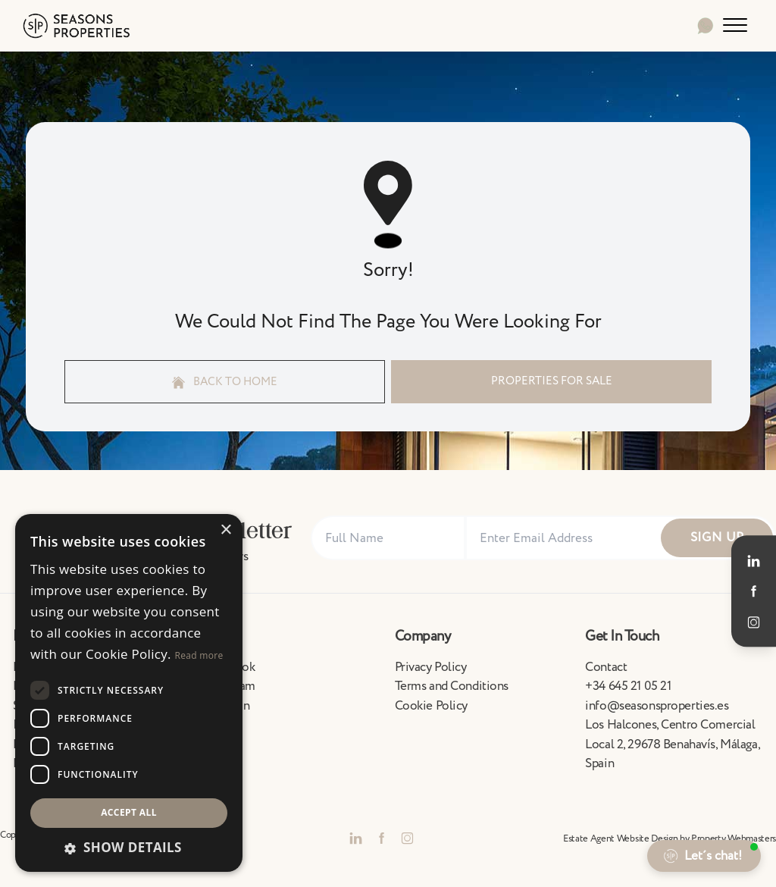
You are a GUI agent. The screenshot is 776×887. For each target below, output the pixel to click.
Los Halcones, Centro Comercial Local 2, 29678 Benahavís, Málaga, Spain (672, 744)
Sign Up (717, 537)
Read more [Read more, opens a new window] (199, 655)
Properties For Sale (551, 381)
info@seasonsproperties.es (656, 706)
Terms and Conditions (452, 686)
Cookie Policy (431, 706)
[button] (128, 847)
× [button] (225, 530)
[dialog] (128, 693)
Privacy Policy (431, 667)
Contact (606, 667)
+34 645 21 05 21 (628, 686)
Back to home (225, 382)
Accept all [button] (129, 812)
